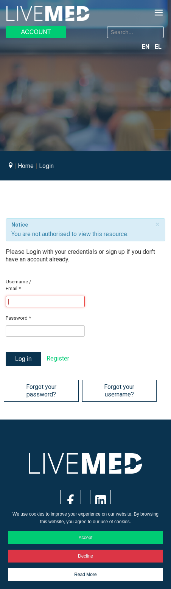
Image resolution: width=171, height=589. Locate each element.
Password (18, 318)
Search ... (91, 27)
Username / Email (18, 285)
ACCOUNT (36, 32)
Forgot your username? (119, 390)
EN (146, 46)
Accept (86, 537)
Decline (85, 556)
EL (158, 46)
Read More (85, 574)
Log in (23, 359)
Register (58, 358)
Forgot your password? (41, 390)
